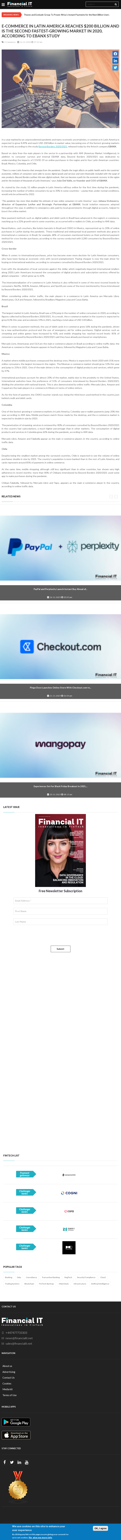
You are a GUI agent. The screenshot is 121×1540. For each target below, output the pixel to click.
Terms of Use (9, 1395)
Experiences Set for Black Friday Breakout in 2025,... (61, 786)
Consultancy (31, 1277)
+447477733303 (16, 1332)
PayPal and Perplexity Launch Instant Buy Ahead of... (60, 589)
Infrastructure (80, 1283)
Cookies (6, 1383)
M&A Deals (64, 1283)
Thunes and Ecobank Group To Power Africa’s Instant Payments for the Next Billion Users (66, 14)
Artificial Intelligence (100, 1283)
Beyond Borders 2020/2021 (53, 146)
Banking (8, 1277)
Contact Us (8, 1377)
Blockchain (29, 1283)
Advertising (8, 1371)
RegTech (68, 1277)
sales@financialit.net (19, 1343)
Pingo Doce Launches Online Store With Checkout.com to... (60, 687)
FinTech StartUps (46, 1283)
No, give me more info (40, 1537)
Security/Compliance (86, 1277)
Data (19, 1277)
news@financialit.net (19, 1338)
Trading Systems (12, 1283)
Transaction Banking (51, 1277)
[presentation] (38, 935)
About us (7, 1365)
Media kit (7, 1389)
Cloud (103, 1277)
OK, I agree (100, 1528)
